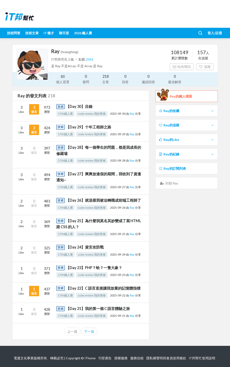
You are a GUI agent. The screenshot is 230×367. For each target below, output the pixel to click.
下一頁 (89, 331)
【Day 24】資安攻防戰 (85, 247)
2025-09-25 (117, 234)
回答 (125, 79)
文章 (105, 79)
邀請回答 (148, 79)
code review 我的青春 (92, 113)
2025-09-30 (117, 113)
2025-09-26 (117, 207)
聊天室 (64, 33)
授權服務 (121, 358)
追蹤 (205, 66)
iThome (90, 358)
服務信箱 (137, 358)
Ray (132, 113)
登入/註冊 (215, 33)
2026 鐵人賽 (83, 33)
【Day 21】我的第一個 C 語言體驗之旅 (98, 308)
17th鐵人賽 (65, 113)
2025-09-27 (117, 187)
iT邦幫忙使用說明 (202, 358)
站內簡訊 (181, 66)
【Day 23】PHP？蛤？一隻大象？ (94, 267)
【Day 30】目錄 (79, 106)
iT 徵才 (49, 33)
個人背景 (62, 79)
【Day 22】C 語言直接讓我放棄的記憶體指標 (103, 288)
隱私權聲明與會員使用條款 (166, 358)
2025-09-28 (117, 160)
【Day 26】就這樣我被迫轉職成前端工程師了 (103, 200)
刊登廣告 (105, 358)
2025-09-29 (117, 134)
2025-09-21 (117, 315)
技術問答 (13, 33)
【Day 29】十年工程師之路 (88, 127)
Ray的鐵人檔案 (181, 96)
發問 (85, 79)
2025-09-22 (117, 295)
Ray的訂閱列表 (172, 168)
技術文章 (32, 33)
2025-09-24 (117, 254)
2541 (89, 59)
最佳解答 (174, 79)
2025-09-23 (117, 275)
